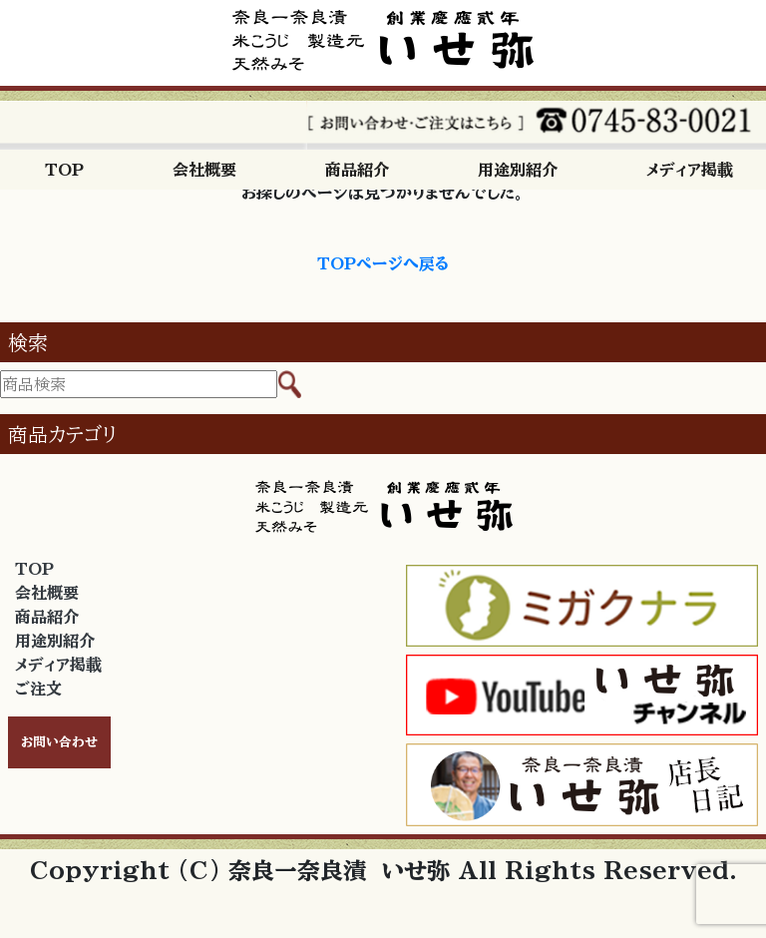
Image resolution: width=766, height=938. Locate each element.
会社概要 (204, 170)
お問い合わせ (59, 741)
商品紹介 (357, 170)
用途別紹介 (518, 170)
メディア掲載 (689, 170)
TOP (64, 170)
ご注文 (38, 689)
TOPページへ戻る (383, 263)
